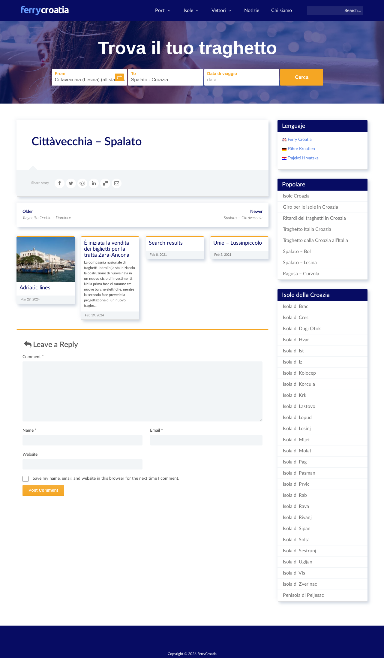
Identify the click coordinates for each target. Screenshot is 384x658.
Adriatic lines (35, 287)
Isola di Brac (295, 306)
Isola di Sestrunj (299, 550)
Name (29, 430)
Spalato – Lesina (300, 262)
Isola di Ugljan (297, 562)
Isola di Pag (295, 462)
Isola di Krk (294, 395)
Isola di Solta (296, 539)
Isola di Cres (295, 317)
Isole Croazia (296, 196)
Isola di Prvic (296, 484)
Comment (33, 357)
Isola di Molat (297, 450)
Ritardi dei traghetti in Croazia (314, 218)
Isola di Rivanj (297, 517)
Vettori (222, 10)
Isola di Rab (295, 495)
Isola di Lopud (297, 417)
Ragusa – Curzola (301, 273)
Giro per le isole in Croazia (310, 207)
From (60, 73)
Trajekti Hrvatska (302, 158)
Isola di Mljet (296, 439)
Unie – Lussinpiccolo (237, 242)
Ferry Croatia (299, 139)
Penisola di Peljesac (303, 595)
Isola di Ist (293, 351)
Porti (163, 10)
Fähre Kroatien (300, 149)
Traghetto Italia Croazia (307, 229)
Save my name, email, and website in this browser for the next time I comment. (106, 478)
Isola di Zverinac (300, 584)
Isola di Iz (292, 362)
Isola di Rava (296, 506)
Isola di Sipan (296, 528)
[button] (119, 77)
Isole (192, 10)
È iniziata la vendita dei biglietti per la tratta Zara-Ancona (106, 248)
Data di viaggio (222, 73)
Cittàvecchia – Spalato (87, 141)
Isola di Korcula (299, 384)
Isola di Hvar (296, 339)
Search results (166, 242)
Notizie (251, 10)
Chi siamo (281, 10)
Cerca (301, 77)
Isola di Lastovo (299, 406)
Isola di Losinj (297, 428)
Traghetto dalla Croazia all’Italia (315, 240)
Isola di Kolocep (299, 373)
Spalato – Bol (297, 251)
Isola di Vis (294, 573)
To (133, 73)
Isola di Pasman (299, 473)
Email (156, 430)
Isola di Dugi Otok (302, 328)
